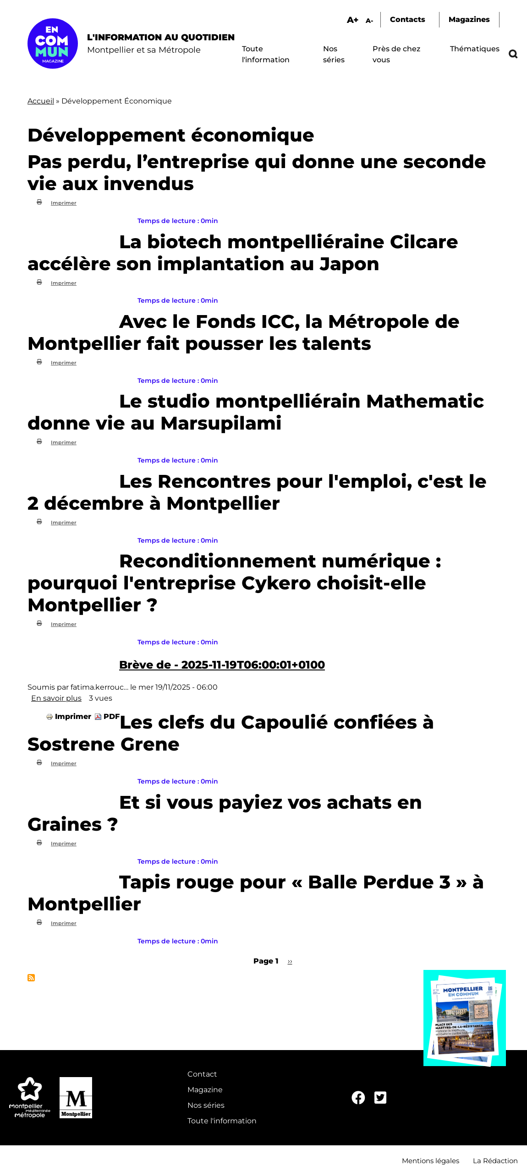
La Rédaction (495, 1160)
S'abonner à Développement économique (31, 977)
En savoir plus (56, 698)
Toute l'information (222, 1120)
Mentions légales (430, 1160)
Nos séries (206, 1105)
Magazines (469, 19)
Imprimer (64, 203)
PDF (112, 716)
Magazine (205, 1089)
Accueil (40, 101)
